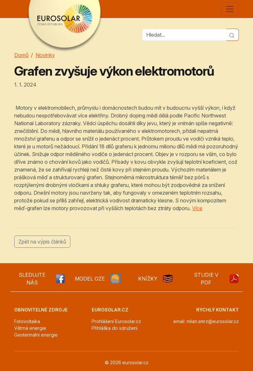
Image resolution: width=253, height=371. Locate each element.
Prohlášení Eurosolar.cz (116, 321)
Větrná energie (30, 328)
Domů (21, 55)
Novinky (45, 55)
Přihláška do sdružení (114, 328)
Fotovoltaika (27, 321)
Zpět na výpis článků (42, 241)
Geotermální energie (36, 335)
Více (197, 208)
